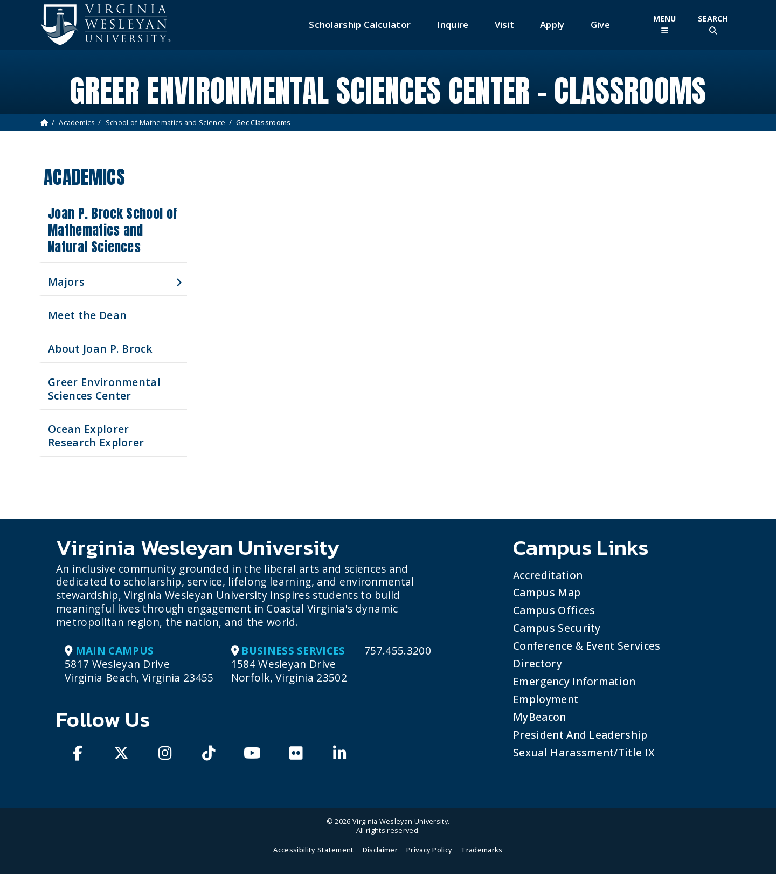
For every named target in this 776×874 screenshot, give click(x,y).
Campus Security (557, 628)
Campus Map (546, 592)
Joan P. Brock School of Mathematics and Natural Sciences (112, 230)
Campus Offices (554, 610)
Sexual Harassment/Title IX (584, 752)
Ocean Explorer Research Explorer (96, 436)
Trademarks (481, 850)
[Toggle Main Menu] (664, 24)
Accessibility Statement (313, 850)
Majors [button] (66, 281)
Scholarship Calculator (360, 24)
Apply (552, 24)
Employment (545, 699)
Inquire (452, 24)
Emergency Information (574, 681)
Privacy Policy (429, 850)
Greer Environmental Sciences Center (104, 389)
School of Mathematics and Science (166, 122)
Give (600, 24)
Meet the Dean (87, 315)
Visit (505, 24)
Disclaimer (380, 850)
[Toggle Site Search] (713, 24)
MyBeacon (539, 717)
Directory (537, 663)
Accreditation (548, 575)
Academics (77, 122)
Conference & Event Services (587, 645)
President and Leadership (580, 734)
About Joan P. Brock (100, 348)
